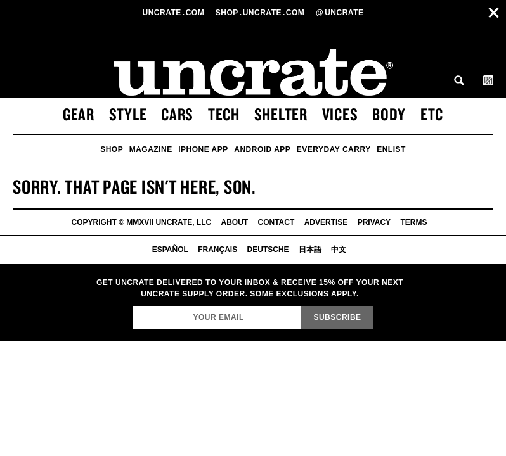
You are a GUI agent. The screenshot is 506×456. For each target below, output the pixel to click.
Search (459, 80)
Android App (262, 149)
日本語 (310, 249)
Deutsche (268, 249)
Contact (276, 222)
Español (170, 249)
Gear (78, 114)
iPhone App (203, 149)
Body (389, 114)
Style (128, 114)
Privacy (374, 222)
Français (217, 249)
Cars (177, 114)
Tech (224, 114)
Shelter (281, 114)
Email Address (132, 305)
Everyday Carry (334, 149)
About (235, 222)
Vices (340, 114)
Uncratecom (175, 12)
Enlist (391, 149)
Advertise (326, 222)
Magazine (150, 149)
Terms (413, 222)
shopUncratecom (261, 12)
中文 (338, 249)
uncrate (339, 12)
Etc (431, 114)
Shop (111, 149)
